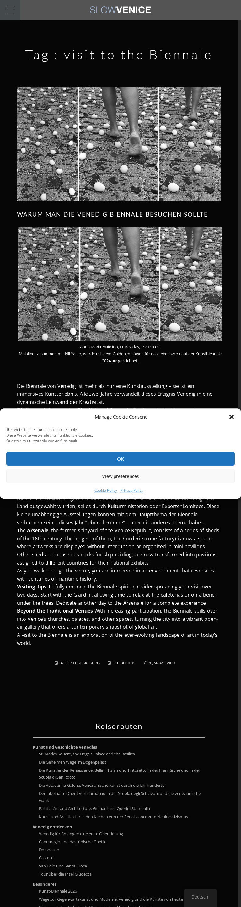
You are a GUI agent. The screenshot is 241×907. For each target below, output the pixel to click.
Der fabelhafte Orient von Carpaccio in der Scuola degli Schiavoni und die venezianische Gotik (120, 797)
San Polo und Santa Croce (63, 866)
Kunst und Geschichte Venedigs (65, 747)
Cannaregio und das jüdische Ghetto (73, 842)
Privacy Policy (131, 497)
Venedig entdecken (52, 826)
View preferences (120, 483)
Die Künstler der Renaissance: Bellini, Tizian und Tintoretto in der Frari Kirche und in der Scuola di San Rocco (119, 773)
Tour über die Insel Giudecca (65, 874)
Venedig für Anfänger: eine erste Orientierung (81, 833)
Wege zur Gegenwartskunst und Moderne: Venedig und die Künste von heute (111, 899)
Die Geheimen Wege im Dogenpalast (72, 762)
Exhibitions (124, 663)
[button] (231, 423)
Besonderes (44, 884)
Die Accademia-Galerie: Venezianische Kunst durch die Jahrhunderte (101, 785)
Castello (46, 858)
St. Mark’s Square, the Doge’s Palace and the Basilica (87, 754)
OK (120, 465)
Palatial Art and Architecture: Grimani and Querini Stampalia (94, 808)
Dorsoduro (49, 849)
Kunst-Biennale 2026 (58, 891)
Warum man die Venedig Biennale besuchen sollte (112, 214)
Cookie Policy (105, 497)
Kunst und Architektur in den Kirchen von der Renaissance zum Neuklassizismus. (114, 816)
